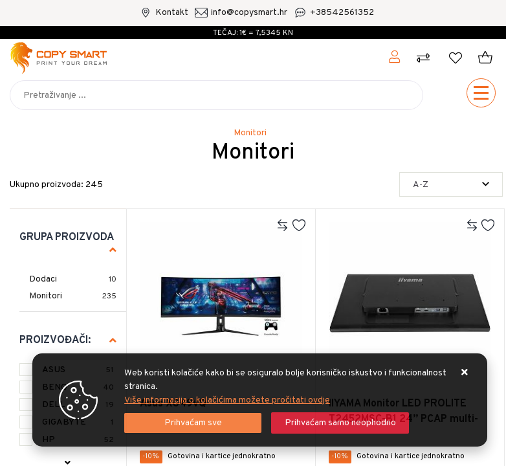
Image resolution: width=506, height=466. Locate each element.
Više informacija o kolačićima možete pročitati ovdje (227, 400)
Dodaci (43, 279)
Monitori (45, 296)
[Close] (192, 423)
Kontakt (171, 12)
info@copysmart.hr (249, 12)
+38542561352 (342, 12)
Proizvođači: (55, 340)
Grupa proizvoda (66, 237)
